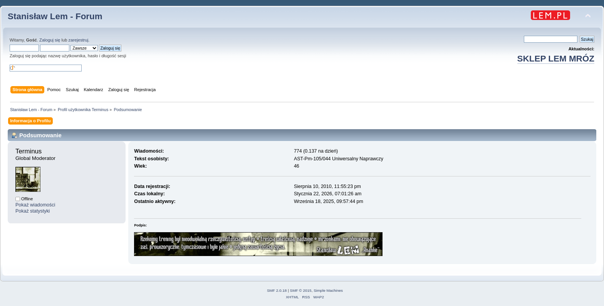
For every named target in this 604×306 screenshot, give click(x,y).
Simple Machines (328, 290)
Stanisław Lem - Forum (55, 16)
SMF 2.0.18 (277, 290)
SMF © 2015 (301, 290)
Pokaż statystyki (32, 211)
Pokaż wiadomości (35, 205)
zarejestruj (79, 40)
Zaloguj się (49, 40)
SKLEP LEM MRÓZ (555, 58)
